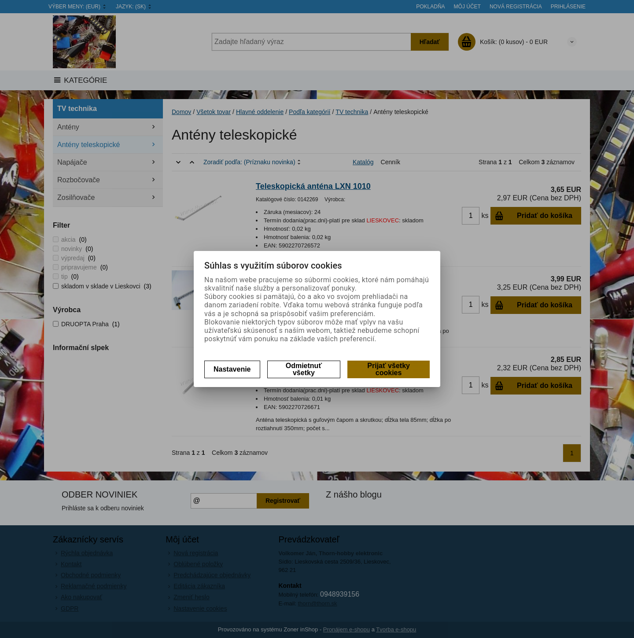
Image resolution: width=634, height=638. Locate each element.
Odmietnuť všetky (304, 369)
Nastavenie (232, 369)
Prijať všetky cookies (388, 369)
